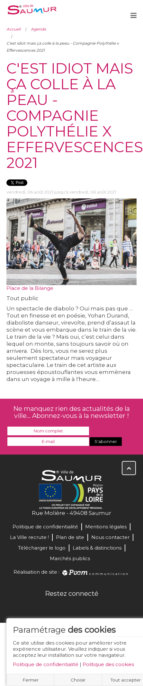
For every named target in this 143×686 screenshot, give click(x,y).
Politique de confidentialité (45, 664)
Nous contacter (110, 537)
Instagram (93, 607)
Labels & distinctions (97, 548)
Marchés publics (70, 558)
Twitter (64, 607)
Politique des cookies (108, 664)
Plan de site (70, 537)
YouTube (79, 607)
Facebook (50, 607)
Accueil (13, 29)
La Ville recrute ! (29, 537)
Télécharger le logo (42, 548)
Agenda (38, 29)
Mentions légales (106, 527)
